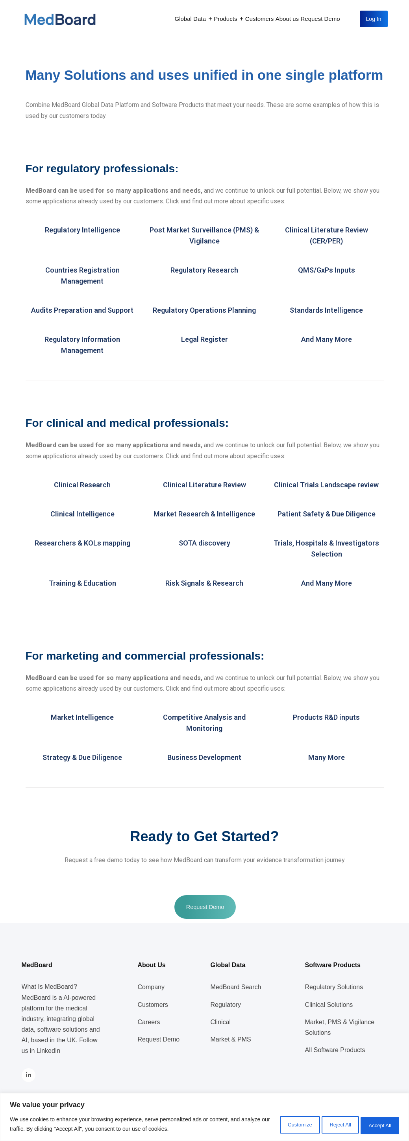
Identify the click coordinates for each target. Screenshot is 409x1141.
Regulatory (226, 1004)
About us (287, 18)
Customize (276, 1125)
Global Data (190, 18)
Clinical (221, 1022)
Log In (373, 19)
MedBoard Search (236, 987)
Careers (149, 1022)
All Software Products (335, 1050)
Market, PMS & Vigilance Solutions (340, 1027)
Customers (259, 18)
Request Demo (320, 18)
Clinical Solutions (329, 1004)
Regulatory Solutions (334, 987)
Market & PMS (231, 1039)
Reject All (326, 1125)
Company (151, 987)
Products (225, 18)
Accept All (376, 1125)
